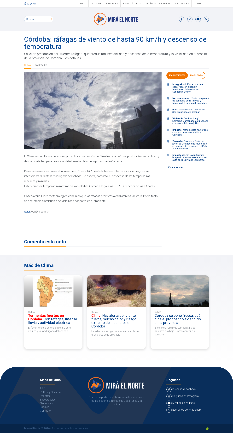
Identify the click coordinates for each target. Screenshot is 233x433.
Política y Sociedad (158, 3)
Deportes (112, 3)
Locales (96, 3)
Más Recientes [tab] (177, 75)
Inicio (83, 3)
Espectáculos (132, 3)
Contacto (200, 3)
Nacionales (182, 3)
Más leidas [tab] (196, 75)
